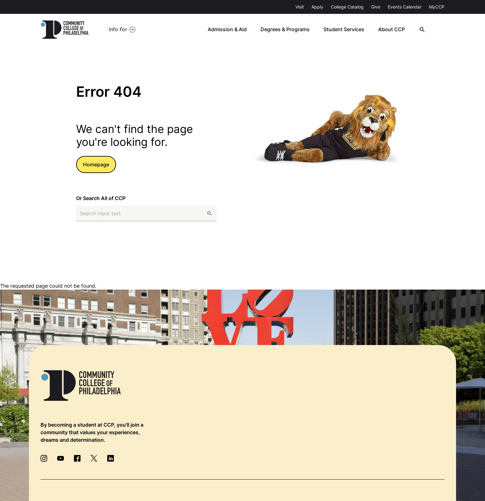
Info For (118, 29)
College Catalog (347, 6)
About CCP (394, 29)
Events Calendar (404, 6)
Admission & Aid (230, 29)
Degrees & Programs (288, 29)
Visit (299, 6)
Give (375, 6)
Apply (317, 6)
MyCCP (436, 6)
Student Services (346, 29)
